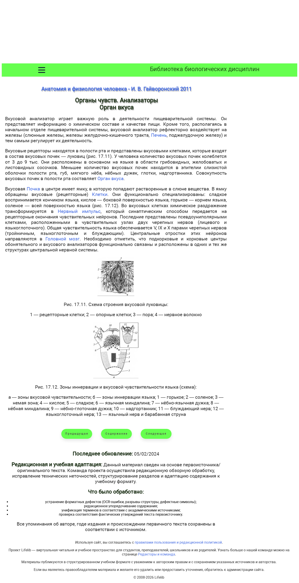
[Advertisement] (149, 32)
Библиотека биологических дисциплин (205, 69)
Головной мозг (62, 239)
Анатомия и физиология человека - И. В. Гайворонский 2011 (116, 89)
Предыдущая (76, 433)
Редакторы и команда (156, 554)
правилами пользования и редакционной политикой (178, 542)
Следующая (156, 433)
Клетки (99, 194)
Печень (159, 135)
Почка (33, 189)
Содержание (116, 433)
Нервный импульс (79, 211)
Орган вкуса (110, 178)
